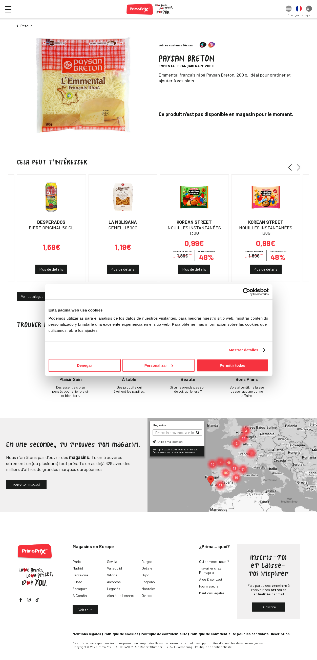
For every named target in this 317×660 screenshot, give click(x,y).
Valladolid (114, 568)
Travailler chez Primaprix (210, 570)
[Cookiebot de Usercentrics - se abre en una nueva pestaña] (246, 292)
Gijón (146, 575)
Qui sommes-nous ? (214, 561)
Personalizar (158, 365)
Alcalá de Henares (121, 595)
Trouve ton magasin (26, 484)
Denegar (84, 365)
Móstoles (149, 588)
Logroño (148, 582)
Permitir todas (232, 365)
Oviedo (147, 595)
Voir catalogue (32, 296)
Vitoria (112, 575)
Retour (26, 25)
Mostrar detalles (243, 350)
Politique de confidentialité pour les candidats (229, 634)
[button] (291, 167)
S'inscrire (269, 607)
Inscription (280, 634)
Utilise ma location (168, 441)
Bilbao (77, 582)
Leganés (113, 588)
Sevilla (112, 561)
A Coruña (80, 595)
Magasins (159, 425)
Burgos (147, 561)
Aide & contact (210, 579)
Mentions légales (211, 593)
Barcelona (80, 575)
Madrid (78, 568)
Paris (77, 561)
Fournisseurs (209, 586)
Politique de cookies (120, 634)
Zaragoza (80, 588)
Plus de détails (51, 269)
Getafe (147, 568)
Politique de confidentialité (164, 634)
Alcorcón (114, 582)
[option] (289, 9)
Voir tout (85, 610)
